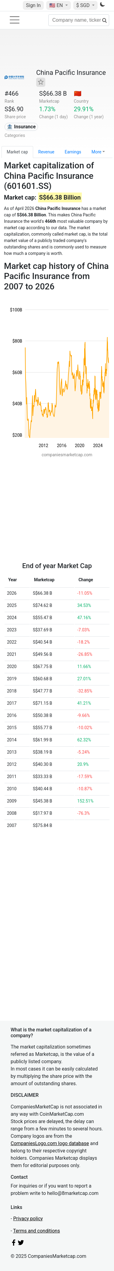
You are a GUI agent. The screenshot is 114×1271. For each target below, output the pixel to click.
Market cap (17, 151)
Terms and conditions (36, 1231)
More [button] (96, 151)
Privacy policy (28, 1218)
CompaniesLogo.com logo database (50, 1143)
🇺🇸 (56, 5)
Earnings (73, 151)
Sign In (33, 5)
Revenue (46, 151)
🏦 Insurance (21, 127)
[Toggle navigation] (14, 20)
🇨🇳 (77, 93)
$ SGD (83, 5)
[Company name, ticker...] (78, 20)
